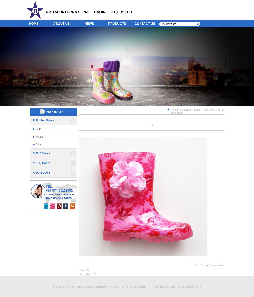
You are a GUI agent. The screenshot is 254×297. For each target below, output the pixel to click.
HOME (33, 23)
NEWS (89, 23)
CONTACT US (145, 23)
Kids (180, 112)
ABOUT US (61, 23)
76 (95, 274)
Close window (218, 265)
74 (88, 270)
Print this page (201, 265)
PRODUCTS (117, 23)
